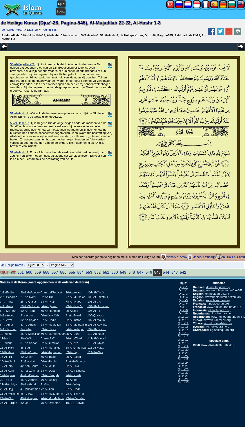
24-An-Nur (6, 398)
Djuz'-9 (183, 313)
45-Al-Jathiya (29, 379)
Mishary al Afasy (176, 257)
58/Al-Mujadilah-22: (22, 64)
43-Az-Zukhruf (29, 370)
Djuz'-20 (183, 349)
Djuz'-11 (183, 320)
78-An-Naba (73, 301)
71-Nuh (45, 384)
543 (174, 272)
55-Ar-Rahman (50, 310)
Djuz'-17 (183, 339)
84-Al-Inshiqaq (74, 329)
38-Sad (25, 347)
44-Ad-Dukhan (29, 375)
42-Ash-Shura (29, 366)
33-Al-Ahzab (28, 324)
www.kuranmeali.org (217, 320)
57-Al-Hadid (48, 320)
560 (29, 272)
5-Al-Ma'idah (8, 310)
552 (97, 272)
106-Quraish (95, 315)
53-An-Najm (48, 301)
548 (132, 272)
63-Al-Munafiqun (51, 347)
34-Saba (25, 329)
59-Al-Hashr (48, 329)
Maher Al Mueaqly (204, 257)
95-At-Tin (71, 379)
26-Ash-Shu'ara (30, 292)
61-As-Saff (47, 338)
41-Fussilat (27, 361)
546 (149, 272)
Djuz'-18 (183, 343)
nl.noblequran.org (222, 313)
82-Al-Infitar (73, 320)
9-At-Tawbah (8, 329)
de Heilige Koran (12, 29)
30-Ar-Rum (27, 310)
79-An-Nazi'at (74, 306)
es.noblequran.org (218, 300)
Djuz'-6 (183, 303)
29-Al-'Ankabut (30, 306)
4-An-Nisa (6, 306)
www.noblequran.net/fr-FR (224, 306)
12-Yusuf (6, 343)
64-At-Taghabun (51, 352)
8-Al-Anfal (6, 324)
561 (20, 272)
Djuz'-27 (183, 372)
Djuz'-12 (183, 323)
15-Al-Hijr (6, 356)
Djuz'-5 (183, 300)
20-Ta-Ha (6, 379)
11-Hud (5, 338)
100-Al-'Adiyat (74, 402)
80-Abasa (71, 310)
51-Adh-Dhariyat (51, 292)
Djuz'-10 (183, 316)
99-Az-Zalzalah (75, 398)
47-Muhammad (30, 389)
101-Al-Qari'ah (96, 292)
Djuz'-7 (183, 306)
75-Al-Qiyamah (50, 402)
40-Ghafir (26, 356)
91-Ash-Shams (75, 361)
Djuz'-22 (183, 356)
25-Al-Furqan (8, 402)
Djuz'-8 (183, 310)
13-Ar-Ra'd (7, 347)
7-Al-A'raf (6, 320)
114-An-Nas (95, 352)
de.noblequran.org (218, 287)
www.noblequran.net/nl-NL (228, 316)
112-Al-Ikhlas (96, 343)
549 (123, 272)
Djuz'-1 (183, 287)
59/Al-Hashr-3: (19, 152)
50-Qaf (24, 402)
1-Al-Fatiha (7, 292)
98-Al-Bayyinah (75, 393)
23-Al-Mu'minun (10, 393)
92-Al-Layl (72, 366)
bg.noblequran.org (222, 329)
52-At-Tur (47, 297)
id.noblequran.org (219, 310)
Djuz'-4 (183, 297)
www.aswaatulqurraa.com (217, 344)
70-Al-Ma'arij (49, 379)
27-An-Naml (28, 297)
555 (72, 272)
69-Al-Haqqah (50, 375)
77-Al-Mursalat (75, 297)
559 (37, 272)
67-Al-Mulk (48, 366)
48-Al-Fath (27, 393)
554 (80, 272)
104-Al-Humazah (98, 306)
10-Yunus (6, 333)
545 (157, 272)
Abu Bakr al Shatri (233, 257)
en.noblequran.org (217, 293)
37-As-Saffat (28, 343)
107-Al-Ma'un (96, 320)
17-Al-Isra (6, 366)
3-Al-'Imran (7, 301)
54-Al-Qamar (49, 306)
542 (183, 272)
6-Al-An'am (7, 315)
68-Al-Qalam (49, 370)
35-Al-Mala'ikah (30, 333)
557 (55, 272)
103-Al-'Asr (94, 301)
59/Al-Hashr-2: (19, 123)
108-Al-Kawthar (97, 324)
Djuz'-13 (183, 326)
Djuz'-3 (183, 293)
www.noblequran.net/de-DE (224, 290)
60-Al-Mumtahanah (53, 333)
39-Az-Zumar (29, 352)
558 (46, 272)
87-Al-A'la (71, 343)
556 (63, 272)
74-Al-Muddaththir (52, 398)
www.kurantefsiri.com (218, 323)
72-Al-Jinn (47, 389)
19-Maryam (7, 375)
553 (89, 272)
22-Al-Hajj (6, 389)
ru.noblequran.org (217, 326)
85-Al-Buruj (72, 333)
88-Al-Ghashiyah (76, 347)
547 (140, 272)
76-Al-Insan (72, 292)
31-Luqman (27, 315)
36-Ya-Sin (26, 338)
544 (166, 272)
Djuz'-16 (183, 336)
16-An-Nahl (7, 361)
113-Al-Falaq (95, 347)
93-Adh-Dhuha (75, 370)
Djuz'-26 (183, 369)
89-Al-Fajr (71, 352)
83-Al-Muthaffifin (76, 324)
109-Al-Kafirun (96, 329)
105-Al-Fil (93, 310)
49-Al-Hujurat (29, 398)
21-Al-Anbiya (8, 384)
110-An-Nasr (95, 333)
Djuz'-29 (183, 379)
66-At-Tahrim (49, 361)
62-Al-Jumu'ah (50, 343)
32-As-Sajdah (29, 320)
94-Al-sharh (73, 375)
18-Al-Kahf (7, 370)
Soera (61, 11)
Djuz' (61, 3)
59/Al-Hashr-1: (19, 113)
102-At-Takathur (97, 297)
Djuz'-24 (183, 362)
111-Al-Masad (96, 338)
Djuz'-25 (183, 366)
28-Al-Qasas (28, 301)
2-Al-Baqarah (8, 297)
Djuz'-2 (183, 290)
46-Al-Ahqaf (28, 384)
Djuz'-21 (183, 352)
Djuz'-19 (183, 346)
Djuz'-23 (183, 359)
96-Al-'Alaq (72, 384)
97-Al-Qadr (72, 389)
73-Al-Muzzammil (52, 393)
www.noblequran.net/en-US (223, 297)
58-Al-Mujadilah (51, 324)
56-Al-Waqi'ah (50, 315)
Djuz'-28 (32, 29)
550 (114, 272)
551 (106, 272)
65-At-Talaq (48, 356)
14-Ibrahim (7, 352)
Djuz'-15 (183, 333)
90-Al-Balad (73, 356)
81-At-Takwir (73, 315)
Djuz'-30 (183, 382)
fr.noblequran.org (218, 303)
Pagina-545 (49, 29)
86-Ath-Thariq (74, 338)
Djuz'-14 (183, 329)
